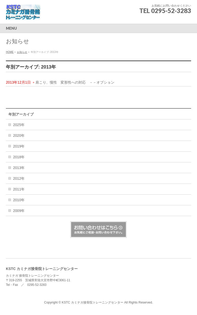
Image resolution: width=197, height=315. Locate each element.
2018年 (19, 157)
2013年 (19, 168)
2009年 (19, 211)
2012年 (19, 178)
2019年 (19, 146)
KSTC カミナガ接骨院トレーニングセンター (93, 302)
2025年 (19, 125)
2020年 (19, 135)
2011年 (19, 189)
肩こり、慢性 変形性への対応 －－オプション (74, 82)
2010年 (19, 200)
